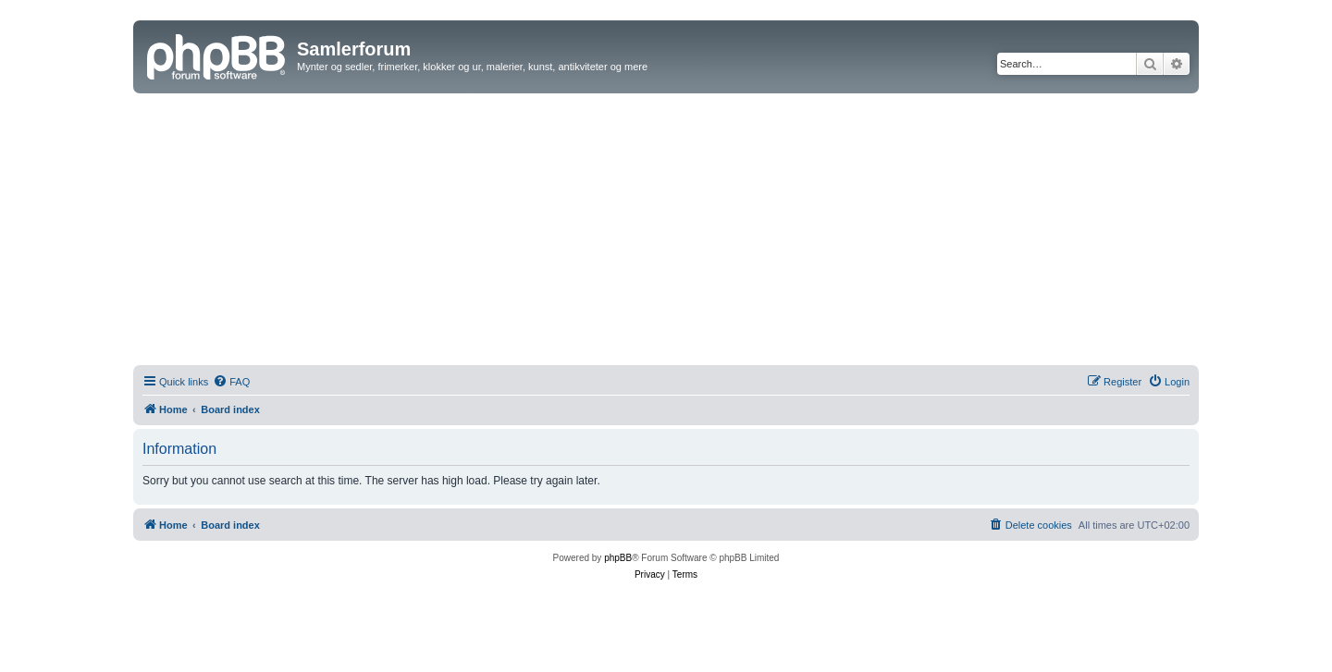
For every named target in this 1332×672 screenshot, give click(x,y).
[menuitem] (231, 382)
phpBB (618, 558)
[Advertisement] (666, 232)
